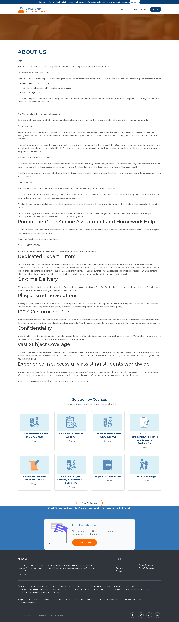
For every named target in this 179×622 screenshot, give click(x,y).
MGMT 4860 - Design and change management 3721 (113, 586)
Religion (45, 599)
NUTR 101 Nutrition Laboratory (136, 589)
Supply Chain (71, 599)
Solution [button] (123, 9)
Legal (118, 565)
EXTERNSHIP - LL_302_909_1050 (43, 586)
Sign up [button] (155, 9)
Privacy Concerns (146, 565)
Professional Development (110, 599)
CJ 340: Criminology (144, 476)
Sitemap (119, 568)
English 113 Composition (108, 476)
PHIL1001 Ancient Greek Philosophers (68, 589)
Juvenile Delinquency (133, 599)
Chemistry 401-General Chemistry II (34, 589)
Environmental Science (29, 602)
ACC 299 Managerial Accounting (74, 586)
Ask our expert (140, 9)
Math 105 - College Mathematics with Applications (40, 592)
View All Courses (89, 503)
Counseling (57, 599)
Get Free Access (84, 542)
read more (22, 575)
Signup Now (135, 2)
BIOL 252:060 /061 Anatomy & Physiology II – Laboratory (71, 479)
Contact (119, 571)
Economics (33, 599)
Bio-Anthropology (88, 599)
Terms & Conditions (146, 568)
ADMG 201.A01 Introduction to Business (104, 589)
